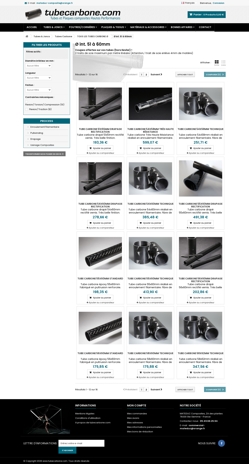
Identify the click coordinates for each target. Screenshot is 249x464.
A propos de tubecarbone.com (92, 422)
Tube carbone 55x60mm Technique (150, 278)
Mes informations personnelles (144, 427)
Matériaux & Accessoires (147, 27)
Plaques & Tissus (112, 27)
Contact (205, 27)
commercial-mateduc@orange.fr (192, 427)
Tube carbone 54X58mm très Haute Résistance (150, 130)
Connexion (218, 3)
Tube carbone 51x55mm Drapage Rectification (100, 130)
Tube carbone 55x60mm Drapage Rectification (200, 205)
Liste (223, 63)
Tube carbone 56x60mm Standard (100, 353)
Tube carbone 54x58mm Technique (200, 129)
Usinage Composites (42, 145)
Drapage (35, 139)
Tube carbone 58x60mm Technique (150, 353)
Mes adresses (135, 422)
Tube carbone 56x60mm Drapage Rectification (200, 280)
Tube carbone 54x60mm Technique (150, 203)
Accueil (32, 27)
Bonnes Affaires (181, 27)
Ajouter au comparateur (101, 153)
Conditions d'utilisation (87, 418)
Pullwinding (36, 133)
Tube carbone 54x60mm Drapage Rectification (100, 205)
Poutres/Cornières (82, 27)
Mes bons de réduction (140, 431)
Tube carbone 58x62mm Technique (200, 353)
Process (46, 121)
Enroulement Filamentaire (44, 127)
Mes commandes (137, 413)
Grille (216, 63)
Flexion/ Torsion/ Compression (44, 104)
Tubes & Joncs (53, 27)
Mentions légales (84, 413)
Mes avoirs (133, 418)
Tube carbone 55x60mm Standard (100, 278)
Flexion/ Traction (40, 109)
